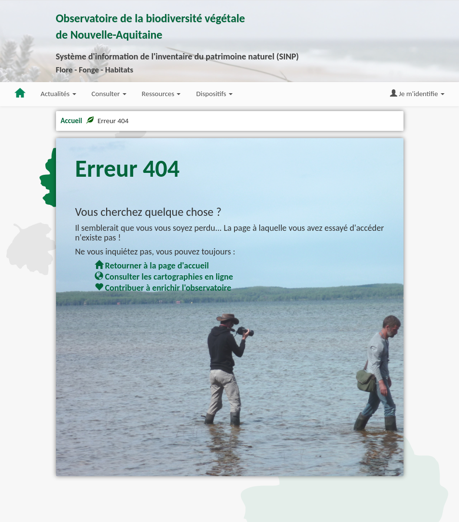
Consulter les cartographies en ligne (164, 276)
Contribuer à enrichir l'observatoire (163, 287)
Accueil (72, 120)
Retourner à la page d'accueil (152, 265)
